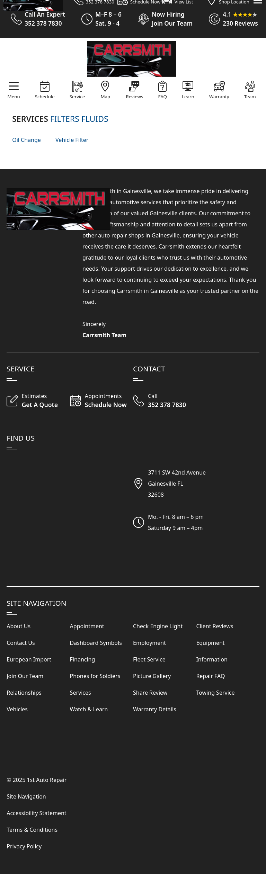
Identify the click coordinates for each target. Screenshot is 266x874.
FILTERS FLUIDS (79, 118)
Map (105, 96)
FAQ (162, 96)
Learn (188, 96)
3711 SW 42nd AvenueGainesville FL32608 (177, 483)
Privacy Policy (24, 846)
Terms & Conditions (32, 830)
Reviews (134, 96)
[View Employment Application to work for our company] (162, 19)
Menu (14, 96)
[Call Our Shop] (164, 401)
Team (250, 96)
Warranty (219, 96)
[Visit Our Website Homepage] (131, 59)
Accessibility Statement (36, 813)
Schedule (45, 96)
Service (77, 96)
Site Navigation (26, 796)
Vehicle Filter (71, 140)
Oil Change (26, 140)
